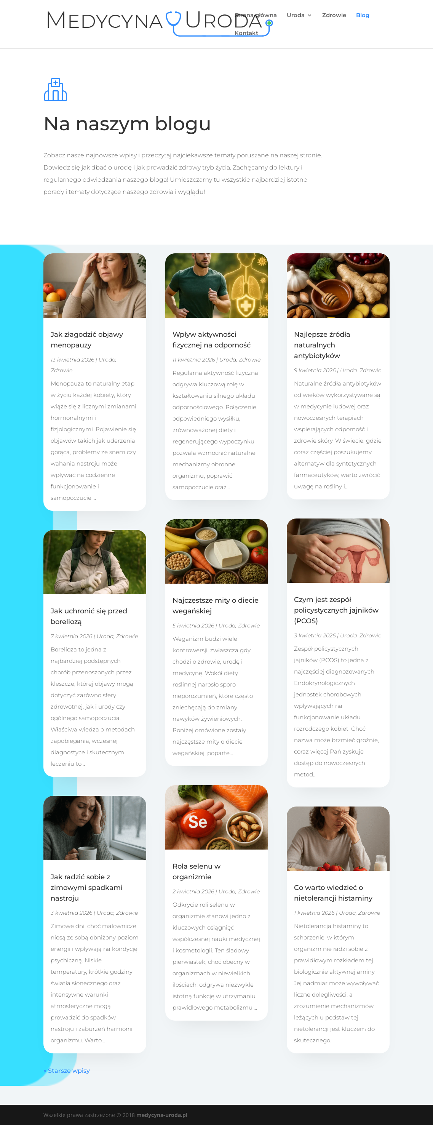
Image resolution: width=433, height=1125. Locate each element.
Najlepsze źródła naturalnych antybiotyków (322, 345)
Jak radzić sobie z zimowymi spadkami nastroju (87, 888)
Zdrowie (334, 16)
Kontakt (246, 33)
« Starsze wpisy (66, 1070)
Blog (362, 16)
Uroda (296, 16)
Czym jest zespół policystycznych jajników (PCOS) (336, 610)
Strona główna (256, 16)
